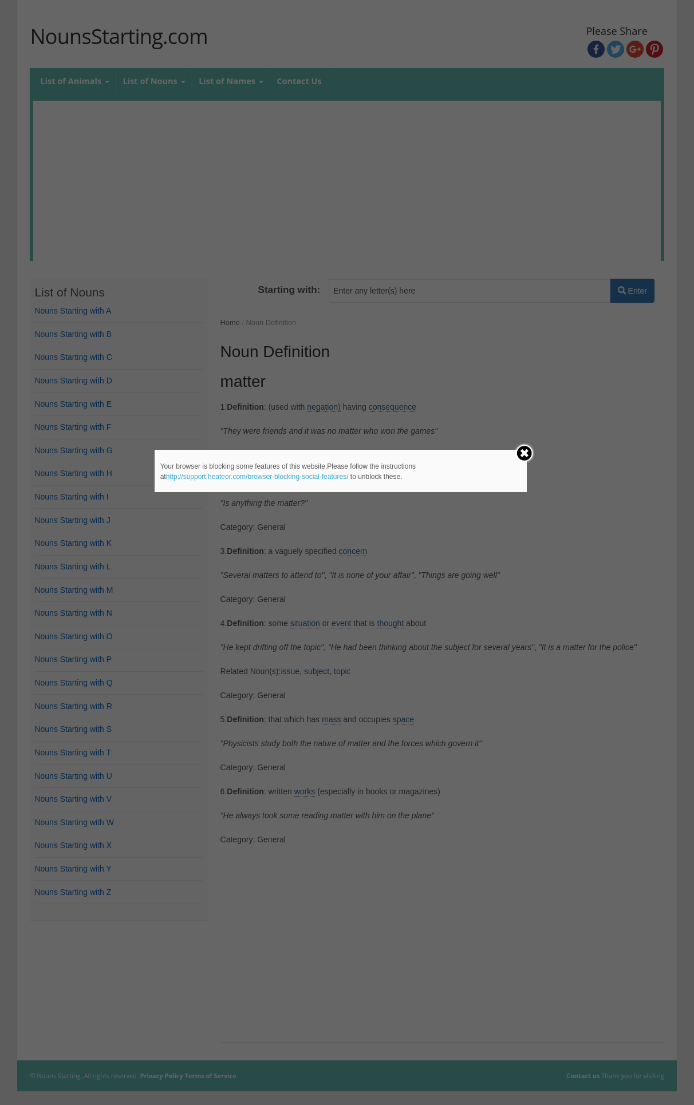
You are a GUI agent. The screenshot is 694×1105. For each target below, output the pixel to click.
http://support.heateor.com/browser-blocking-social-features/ (257, 477)
